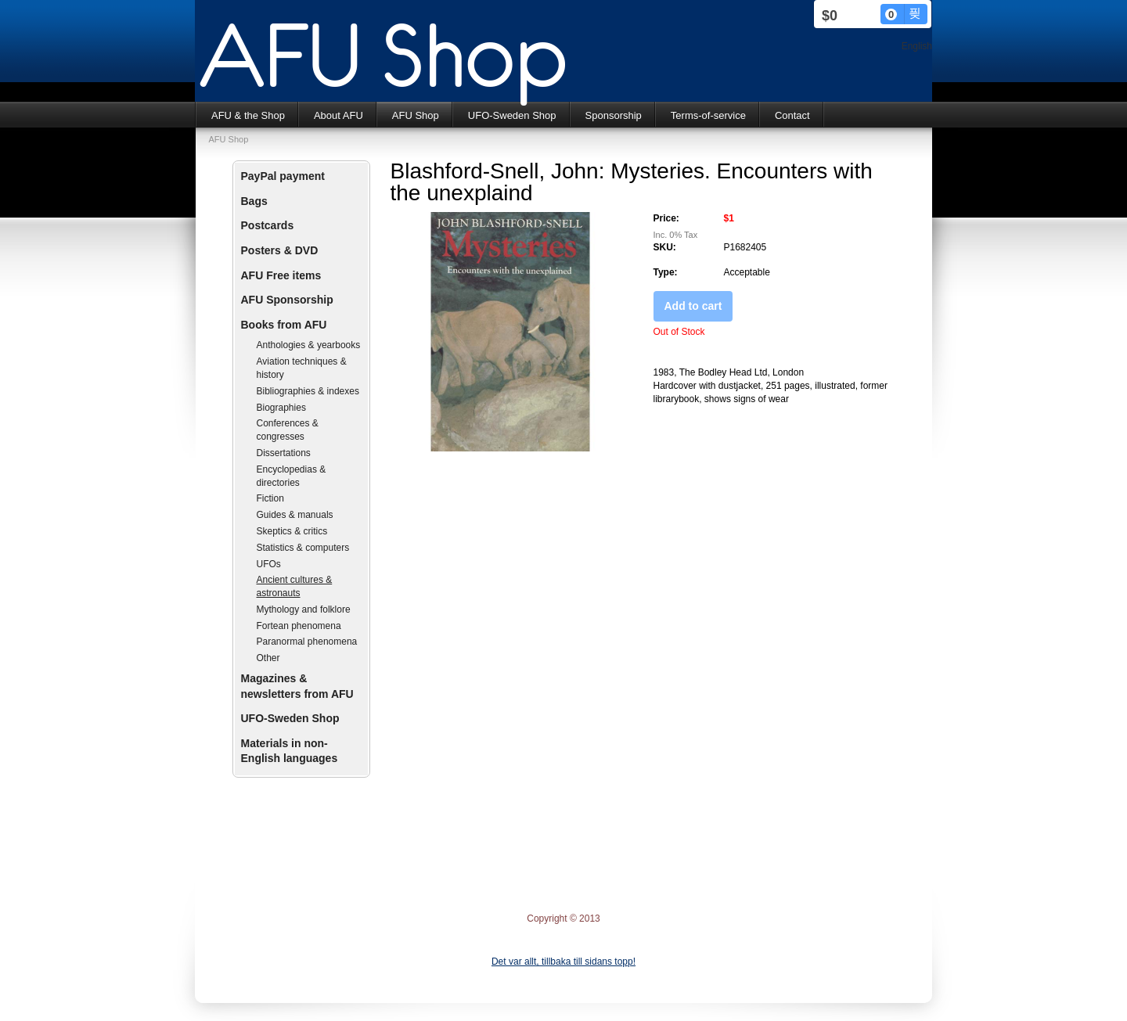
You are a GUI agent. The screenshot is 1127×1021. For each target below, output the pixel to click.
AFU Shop (415, 115)
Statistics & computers (303, 547)
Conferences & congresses (288, 430)
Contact (792, 115)
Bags (254, 201)
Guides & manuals (295, 514)
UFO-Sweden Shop (512, 115)
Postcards (267, 225)
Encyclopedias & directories (291, 476)
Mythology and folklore (304, 609)
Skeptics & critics (292, 531)
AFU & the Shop (248, 115)
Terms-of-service (708, 115)
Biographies (281, 407)
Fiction (270, 498)
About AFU (338, 115)
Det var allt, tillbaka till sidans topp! (563, 961)
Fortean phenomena (299, 625)
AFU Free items (281, 275)
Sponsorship (613, 115)
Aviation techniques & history (302, 368)
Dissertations (284, 453)
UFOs (269, 564)
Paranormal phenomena (307, 641)
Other (268, 658)
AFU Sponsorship (287, 299)
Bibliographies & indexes (308, 391)
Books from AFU (284, 324)
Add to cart (693, 306)
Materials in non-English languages (289, 751)
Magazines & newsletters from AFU (297, 686)
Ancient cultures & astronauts (295, 586)
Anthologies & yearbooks (309, 345)
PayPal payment (283, 176)
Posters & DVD (280, 250)
